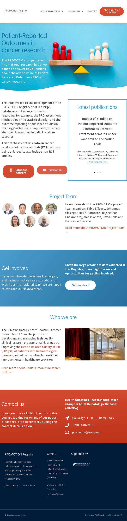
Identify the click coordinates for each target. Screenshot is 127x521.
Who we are (76, 11)
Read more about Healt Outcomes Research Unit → (31, 370)
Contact (92, 11)
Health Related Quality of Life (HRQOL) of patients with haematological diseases (31, 351)
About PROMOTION (51, 11)
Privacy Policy (11, 485)
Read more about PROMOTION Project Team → (95, 230)
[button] (112, 11)
